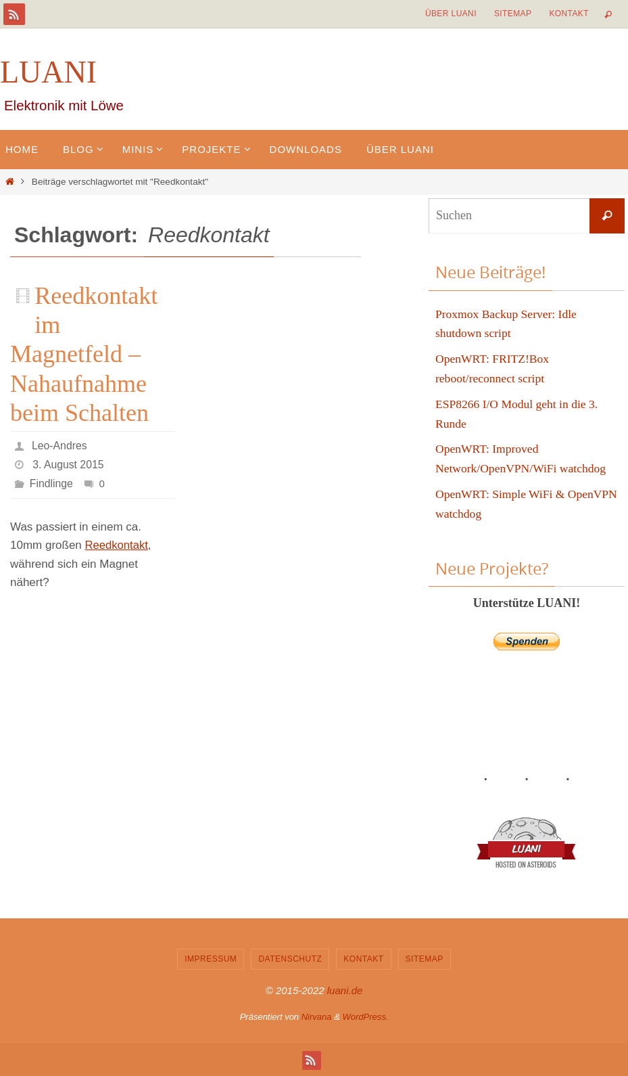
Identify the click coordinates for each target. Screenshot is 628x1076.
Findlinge (52, 483)
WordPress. (365, 1017)
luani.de (345, 990)
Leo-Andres (60, 445)
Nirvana (316, 1017)
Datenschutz (290, 959)
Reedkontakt (117, 545)
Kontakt (569, 13)
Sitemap (512, 13)
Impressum (211, 959)
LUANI (48, 72)
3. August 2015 (68, 464)
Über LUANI (451, 13)
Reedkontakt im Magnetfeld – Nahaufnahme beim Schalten (84, 354)
